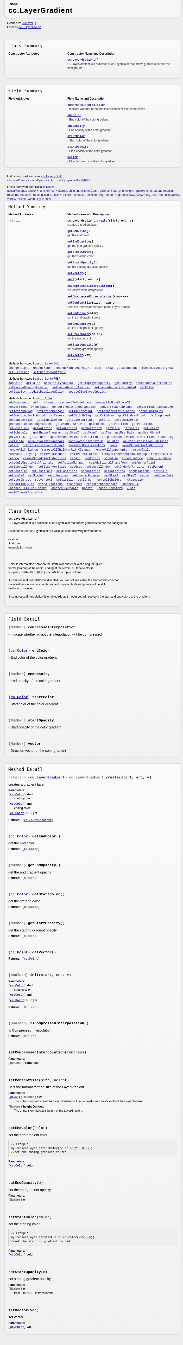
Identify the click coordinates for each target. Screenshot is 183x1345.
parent (157, 190)
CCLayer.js (29, 23)
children (74, 190)
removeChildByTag (22, 454)
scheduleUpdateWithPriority (30, 463)
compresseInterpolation (86, 105)
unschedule (130, 484)
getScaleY (151, 428)
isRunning (165, 437)
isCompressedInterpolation (89, 286)
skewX (130, 195)
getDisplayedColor (59, 383)
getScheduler (18, 432)
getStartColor (78, 252)
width (31, 199)
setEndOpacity (78, 324)
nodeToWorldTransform (85, 441)
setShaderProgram (86, 475)
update (87, 488)
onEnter (113, 441)
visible (22, 199)
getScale (113, 428)
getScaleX (131, 428)
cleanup (50, 402)
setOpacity (17, 392)
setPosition (17, 471)
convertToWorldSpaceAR (155, 407)
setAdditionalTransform (108, 463)
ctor (98, 368)
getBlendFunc (127, 368)
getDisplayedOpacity (94, 383)
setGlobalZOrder (21, 467)
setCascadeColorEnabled (71, 387)
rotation (168, 190)
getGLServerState (80, 420)
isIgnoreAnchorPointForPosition (128, 437)
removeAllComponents (110, 450)
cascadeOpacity (36, 180)
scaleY (67, 195)
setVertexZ (43, 480)
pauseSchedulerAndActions (142, 445)
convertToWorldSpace (116, 407)
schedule (111, 458)
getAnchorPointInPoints (116, 411)
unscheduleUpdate (64, 488)
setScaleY (36, 475)
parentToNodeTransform (86, 445)
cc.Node (48, 187)
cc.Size (16, 1097)
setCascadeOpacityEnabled (115, 387)
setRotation (90, 471)
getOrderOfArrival (70, 424)
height (129, 190)
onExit (13, 445)
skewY (141, 195)
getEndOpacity (78, 241)
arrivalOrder (59, 190)
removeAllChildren (23, 450)
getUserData (124, 432)
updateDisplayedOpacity (87, 392)
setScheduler (58, 475)
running (38, 195)
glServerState (108, 190)
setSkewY (129, 475)
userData (158, 195)
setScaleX (16, 475)
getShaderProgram (47, 432)
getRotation (42, 428)
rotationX (13, 195)
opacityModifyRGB (78, 180)
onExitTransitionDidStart (43, 445)
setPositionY (66, 471)
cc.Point (17, 813)
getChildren (104, 415)
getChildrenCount (132, 415)
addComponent (18, 402)
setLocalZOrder (98, 467)
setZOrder (85, 480)
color (51, 180)
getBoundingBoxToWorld (26, 415)
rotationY (26, 195)
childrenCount (89, 190)
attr (36, 402)
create (102, 221)
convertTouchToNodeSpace (28, 407)
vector (72, 157)
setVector (75, 355)
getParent (97, 424)
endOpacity (76, 126)
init (70, 279)
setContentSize (79, 303)
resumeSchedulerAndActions (44, 458)
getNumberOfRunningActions (30, 424)
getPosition (118, 424)
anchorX (33, 190)
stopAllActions (50, 484)
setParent (156, 467)
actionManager (16, 190)
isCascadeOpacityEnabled (28, 387)
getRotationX (66, 428)
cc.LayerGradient (81, 60)
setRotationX (114, 471)
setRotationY (139, 471)
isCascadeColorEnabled (154, 383)
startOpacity (77, 147)
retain (75, 458)
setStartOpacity (80, 345)
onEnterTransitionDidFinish (145, 441)
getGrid (104, 420)
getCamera (56, 415)
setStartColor (78, 334)
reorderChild (161, 454)
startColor (76, 136)
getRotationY (91, 428)
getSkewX (72, 432)
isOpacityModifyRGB (157, 368)
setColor (147, 387)
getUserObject (149, 432)
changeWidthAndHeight (73, 368)
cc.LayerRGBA (52, 176)
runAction (92, 458)
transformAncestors (102, 484)
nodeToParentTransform (46, 441)
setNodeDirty (95, 195)
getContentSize (20, 420)
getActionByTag (20, 411)
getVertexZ (17, 437)
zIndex (46, 199)
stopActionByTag (21, 484)
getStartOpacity (80, 262)
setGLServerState (52, 467)
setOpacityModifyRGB (49, 372)
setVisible (65, 480)
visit (131, 488)
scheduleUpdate (159, 458)
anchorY (45, 190)
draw (109, 368)
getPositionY (18, 428)
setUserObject (19, 480)
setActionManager (71, 463)
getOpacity (123, 383)
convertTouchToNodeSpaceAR (73, 407)
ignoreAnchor (143, 190)
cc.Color (19, 651)
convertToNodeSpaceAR (112, 402)
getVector (75, 273)
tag (148, 195)
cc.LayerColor (30, 27)
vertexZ (12, 199)
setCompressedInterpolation (89, 296)
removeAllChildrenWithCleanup (66, 450)
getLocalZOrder (126, 420)
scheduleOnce (132, 458)
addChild (15, 383)
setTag (145, 475)
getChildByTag (79, 415)
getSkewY (90, 432)
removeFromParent (84, 454)
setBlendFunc (18, 372)
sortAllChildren (110, 480)
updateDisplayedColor (47, 392)
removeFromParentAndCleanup (124, 454)
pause (113, 445)
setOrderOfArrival (129, 467)
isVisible (16, 441)
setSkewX (111, 475)
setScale (161, 471)
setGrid (76, 467)
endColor (74, 115)
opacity (60, 180)
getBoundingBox (151, 411)
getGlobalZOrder (50, 420)
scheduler (79, 195)
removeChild (140, 450)
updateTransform (110, 488)
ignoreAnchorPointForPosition (73, 437)
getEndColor (76, 231)
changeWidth (42, 368)
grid (121, 190)
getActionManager (50, 411)
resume (13, 458)
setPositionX (42, 471)
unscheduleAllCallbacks (27, 488)
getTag (106, 432)
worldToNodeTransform (25, 492)
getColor (33, 383)
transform (74, 484)
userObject (172, 195)
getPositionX (142, 424)
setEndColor (76, 313)
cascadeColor (16, 180)
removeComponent (53, 454)
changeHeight (18, 368)
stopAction (136, 480)
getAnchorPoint (80, 411)
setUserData (163, 475)
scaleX (57, 195)
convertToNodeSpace (76, 402)
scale (47, 195)
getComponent (160, 415)
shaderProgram (115, 195)
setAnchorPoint (143, 463)
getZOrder (37, 437)
